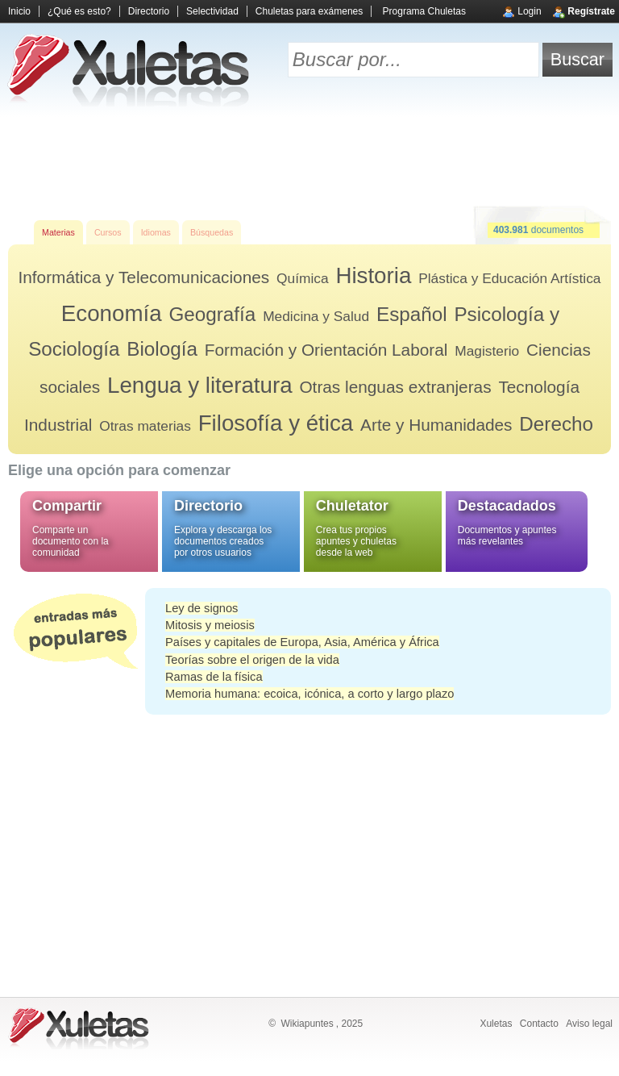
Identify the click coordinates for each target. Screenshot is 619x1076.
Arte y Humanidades (436, 424)
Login (529, 11)
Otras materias (145, 426)
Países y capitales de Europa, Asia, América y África (302, 642)
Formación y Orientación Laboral (326, 349)
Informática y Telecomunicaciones (143, 277)
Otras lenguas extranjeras (395, 386)
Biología (162, 349)
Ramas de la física (214, 676)
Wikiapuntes (306, 1023)
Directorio (148, 11)
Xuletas (496, 1023)
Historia (373, 275)
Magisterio (487, 351)
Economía (111, 313)
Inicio (19, 11)
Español (411, 314)
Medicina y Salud (316, 316)
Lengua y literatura (200, 385)
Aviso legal (589, 1023)
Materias (58, 232)
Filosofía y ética (276, 423)
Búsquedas (211, 232)
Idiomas (156, 232)
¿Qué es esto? (79, 11)
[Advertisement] (309, 161)
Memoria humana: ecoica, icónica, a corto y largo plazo (309, 693)
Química (302, 278)
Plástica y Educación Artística (509, 278)
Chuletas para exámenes (309, 11)
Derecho (556, 424)
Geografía (211, 314)
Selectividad (212, 11)
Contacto (539, 1023)
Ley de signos (201, 608)
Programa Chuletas (424, 11)
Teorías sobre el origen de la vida (252, 659)
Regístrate (591, 11)
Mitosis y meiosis (210, 625)
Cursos (108, 232)
